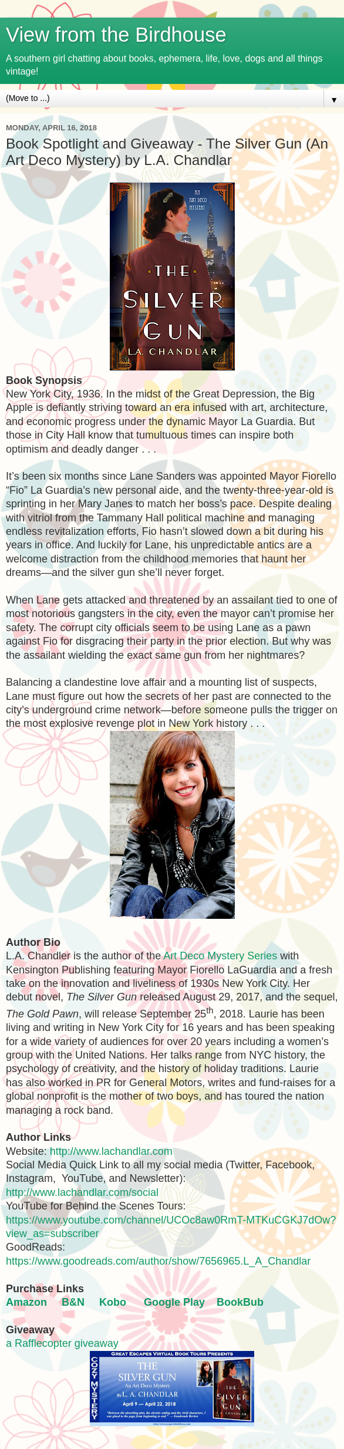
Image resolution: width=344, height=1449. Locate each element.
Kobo (112, 1302)
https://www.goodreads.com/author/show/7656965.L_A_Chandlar (158, 1261)
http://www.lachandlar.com (111, 1151)
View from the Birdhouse (116, 34)
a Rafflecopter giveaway (62, 1343)
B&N (73, 1302)
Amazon (26, 1302)
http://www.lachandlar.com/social (82, 1192)
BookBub (240, 1302)
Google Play (174, 1302)
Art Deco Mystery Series (220, 956)
